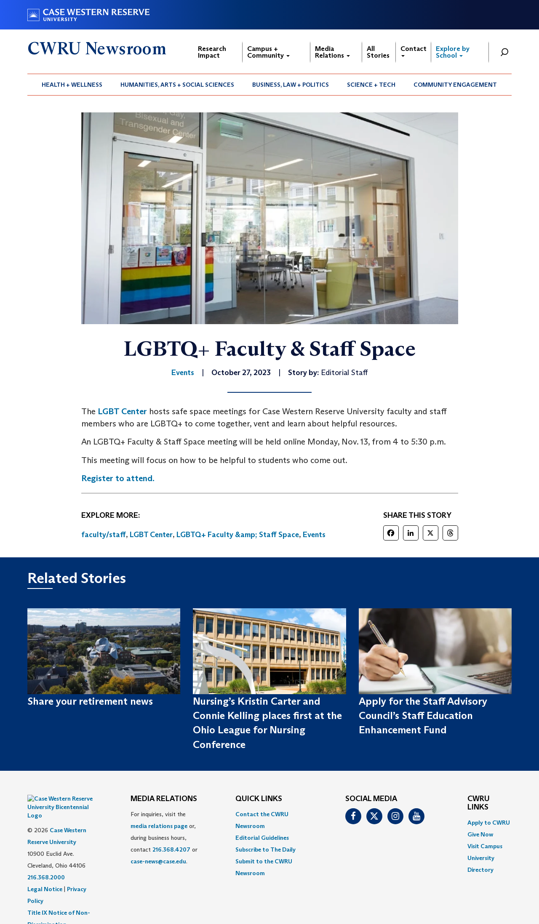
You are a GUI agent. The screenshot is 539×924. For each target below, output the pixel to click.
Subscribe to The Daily (265, 849)
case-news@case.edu (158, 861)
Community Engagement (455, 84)
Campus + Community (268, 52)
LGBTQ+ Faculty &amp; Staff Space (237, 534)
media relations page (159, 826)
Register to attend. (118, 478)
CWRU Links (478, 803)
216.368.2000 (46, 856)
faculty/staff (103, 534)
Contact (413, 51)
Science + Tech (371, 84)
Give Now (480, 834)
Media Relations (332, 52)
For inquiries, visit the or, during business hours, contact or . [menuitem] (164, 837)
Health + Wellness (72, 84)
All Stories (378, 52)
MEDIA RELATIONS (164, 799)
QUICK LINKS (258, 799)
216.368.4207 (171, 849)
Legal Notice (44, 868)
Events (314, 534)
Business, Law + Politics (290, 84)
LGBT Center (122, 411)
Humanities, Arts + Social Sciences (177, 84)
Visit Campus (484, 846)
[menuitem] (72, 84)
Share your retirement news (90, 701)
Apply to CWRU (488, 822)
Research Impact (212, 52)
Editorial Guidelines (262, 837)
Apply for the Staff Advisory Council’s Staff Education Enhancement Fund (423, 715)
